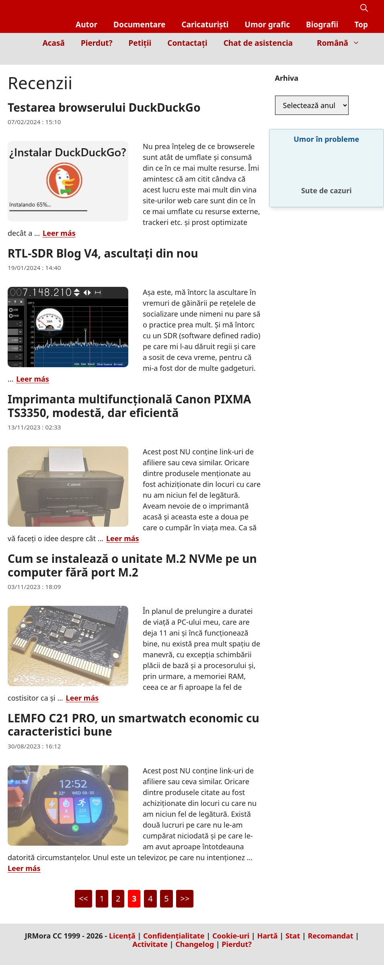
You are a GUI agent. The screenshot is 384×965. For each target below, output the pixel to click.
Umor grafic (267, 24)
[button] (364, 8)
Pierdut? (97, 43)
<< (83, 898)
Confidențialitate (174, 935)
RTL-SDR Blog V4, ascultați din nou (103, 253)
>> (184, 898)
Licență (122, 935)
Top (361, 24)
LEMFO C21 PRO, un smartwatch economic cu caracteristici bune (133, 724)
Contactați (187, 43)
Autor (86, 24)
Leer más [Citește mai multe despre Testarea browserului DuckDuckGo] (59, 233)
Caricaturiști (204, 24)
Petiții (140, 43)
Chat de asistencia (258, 43)
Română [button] (342, 43)
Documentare (139, 24)
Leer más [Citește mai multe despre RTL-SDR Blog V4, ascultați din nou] (32, 379)
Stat (292, 935)
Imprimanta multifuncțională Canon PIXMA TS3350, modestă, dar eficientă (129, 405)
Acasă (54, 43)
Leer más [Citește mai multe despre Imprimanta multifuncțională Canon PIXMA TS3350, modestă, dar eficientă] (122, 538)
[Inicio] (362, 59)
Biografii (322, 24)
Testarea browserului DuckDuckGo (104, 107)
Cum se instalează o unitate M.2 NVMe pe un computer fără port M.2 (132, 565)
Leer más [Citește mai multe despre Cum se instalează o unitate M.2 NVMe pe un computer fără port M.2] (82, 698)
